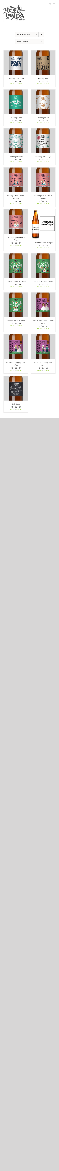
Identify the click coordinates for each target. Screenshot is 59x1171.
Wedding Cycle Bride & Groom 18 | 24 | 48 (43, 198)
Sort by (23, 34)
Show (22, 41)
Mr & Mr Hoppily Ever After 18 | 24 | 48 (43, 365)
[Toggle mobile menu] (54, 3)
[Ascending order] (41, 34)
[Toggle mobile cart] (49, 3)
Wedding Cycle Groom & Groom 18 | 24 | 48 (16, 198)
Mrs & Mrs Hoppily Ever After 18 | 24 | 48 (43, 323)
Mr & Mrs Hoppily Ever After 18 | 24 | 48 (16, 365)
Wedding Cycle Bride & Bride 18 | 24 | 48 (16, 240)
